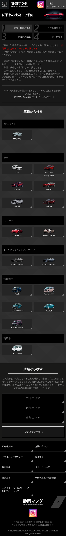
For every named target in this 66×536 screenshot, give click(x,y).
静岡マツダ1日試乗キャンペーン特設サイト (34, 97)
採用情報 (6, 467)
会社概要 (39, 457)
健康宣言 (6, 477)
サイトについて (42, 467)
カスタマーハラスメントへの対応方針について (15, 489)
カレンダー (51, 7)
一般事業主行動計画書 (45, 477)
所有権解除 (7, 446)
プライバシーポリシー (12, 457)
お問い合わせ (41, 446)
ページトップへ (58, 502)
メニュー (61, 7)
